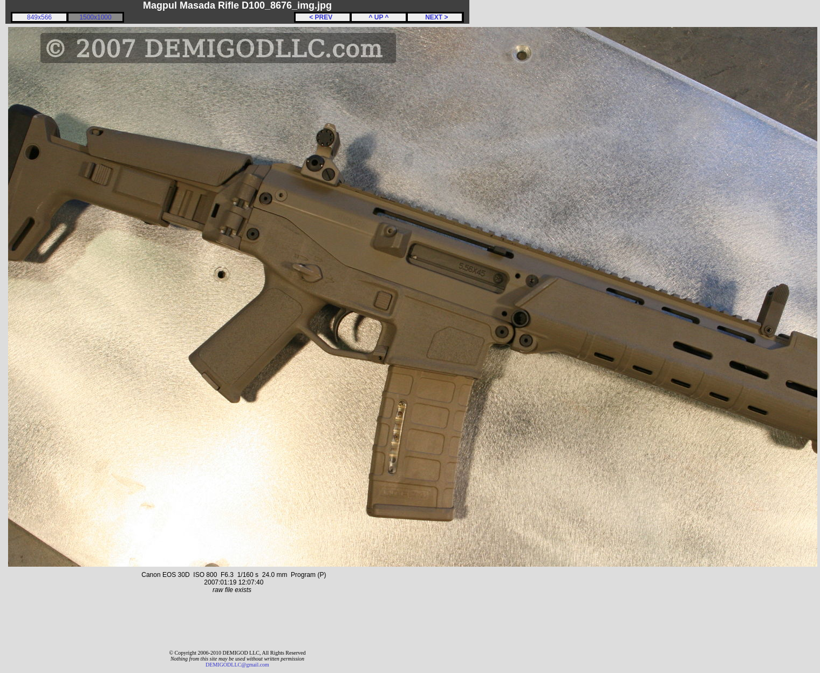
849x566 (39, 17)
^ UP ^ (378, 17)
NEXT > (434, 17)
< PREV (322, 17)
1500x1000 (95, 17)
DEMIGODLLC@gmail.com (237, 665)
